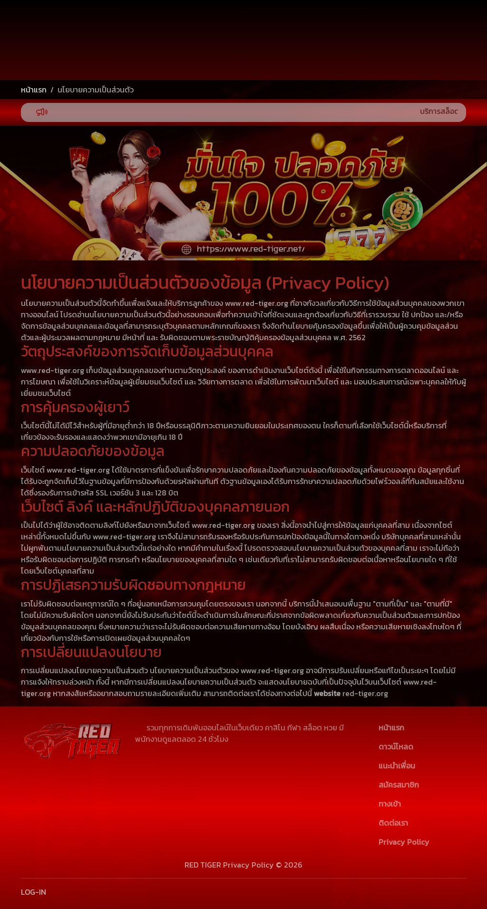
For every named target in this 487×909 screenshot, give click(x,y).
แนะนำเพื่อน (397, 765)
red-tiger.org (365, 693)
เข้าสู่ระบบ (419, 29)
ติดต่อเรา (393, 822)
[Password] (359, 57)
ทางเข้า (390, 803)
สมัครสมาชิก (419, 56)
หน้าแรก (34, 89)
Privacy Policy (404, 842)
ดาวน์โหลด (396, 746)
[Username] (359, 35)
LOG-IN (33, 892)
